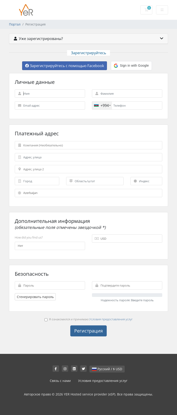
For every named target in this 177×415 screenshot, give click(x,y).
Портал (15, 24)
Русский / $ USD (107, 369)
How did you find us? (29, 237)
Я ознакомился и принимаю (88, 319)
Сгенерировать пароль (35, 297)
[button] (131, 65)
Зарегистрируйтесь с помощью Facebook (64, 65)
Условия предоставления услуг (111, 319)
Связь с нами (60, 380)
